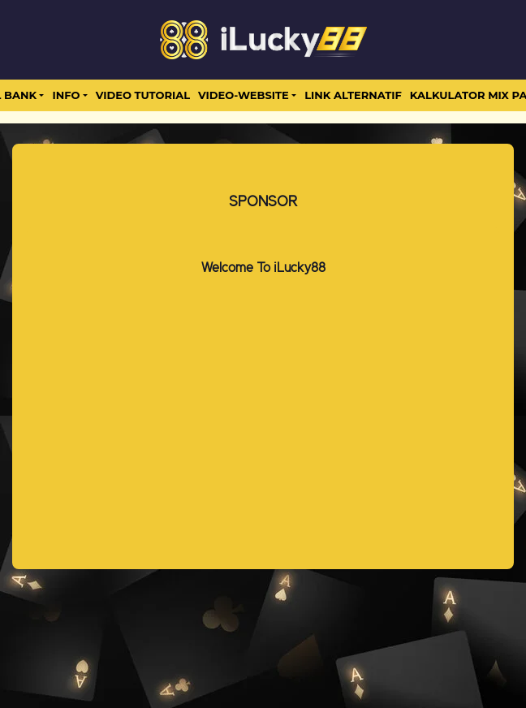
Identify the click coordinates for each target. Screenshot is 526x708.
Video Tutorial (143, 94)
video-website (243, 94)
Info (66, 94)
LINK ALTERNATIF (353, 94)
